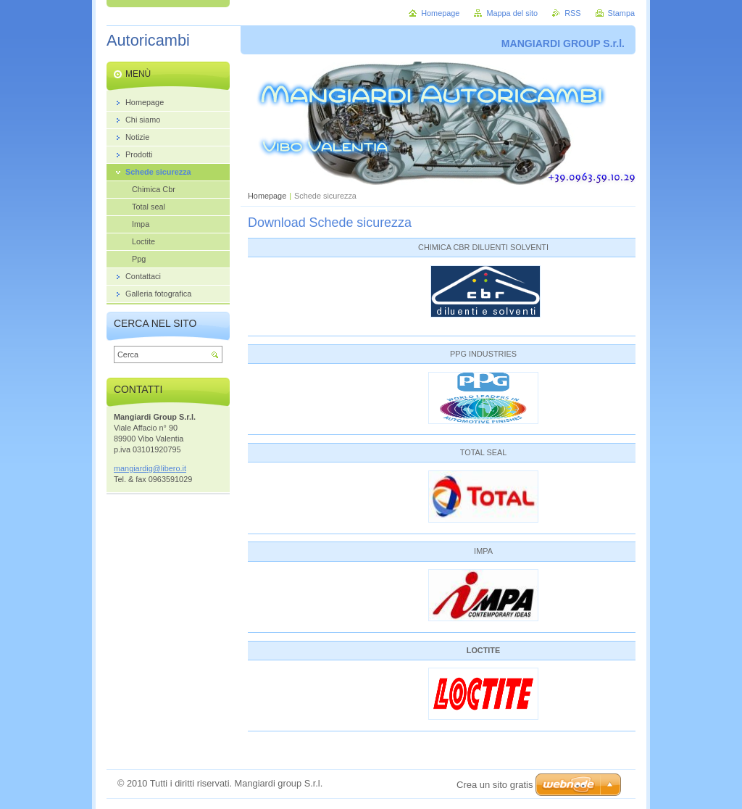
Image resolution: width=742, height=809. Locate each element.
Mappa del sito (512, 13)
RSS (572, 13)
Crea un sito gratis (495, 784)
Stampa (621, 13)
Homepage (267, 195)
